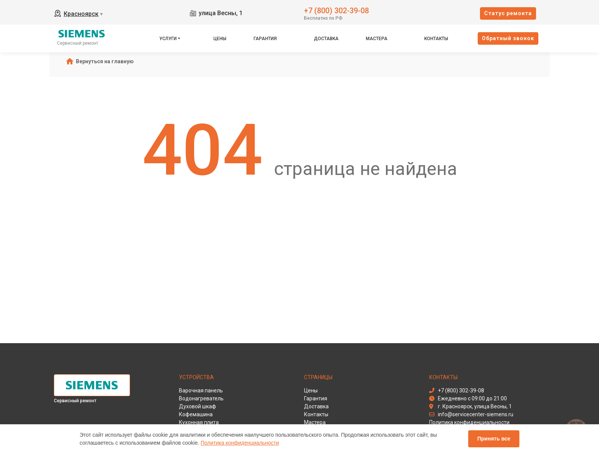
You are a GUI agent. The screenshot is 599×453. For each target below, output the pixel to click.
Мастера (376, 38)
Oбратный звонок (508, 38)
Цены (219, 38)
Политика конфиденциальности (240, 443)
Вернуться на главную (105, 61)
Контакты (436, 38)
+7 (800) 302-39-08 (336, 10)
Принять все (493, 439)
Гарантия (265, 38)
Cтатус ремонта (508, 13)
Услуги (168, 38)
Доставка (326, 38)
